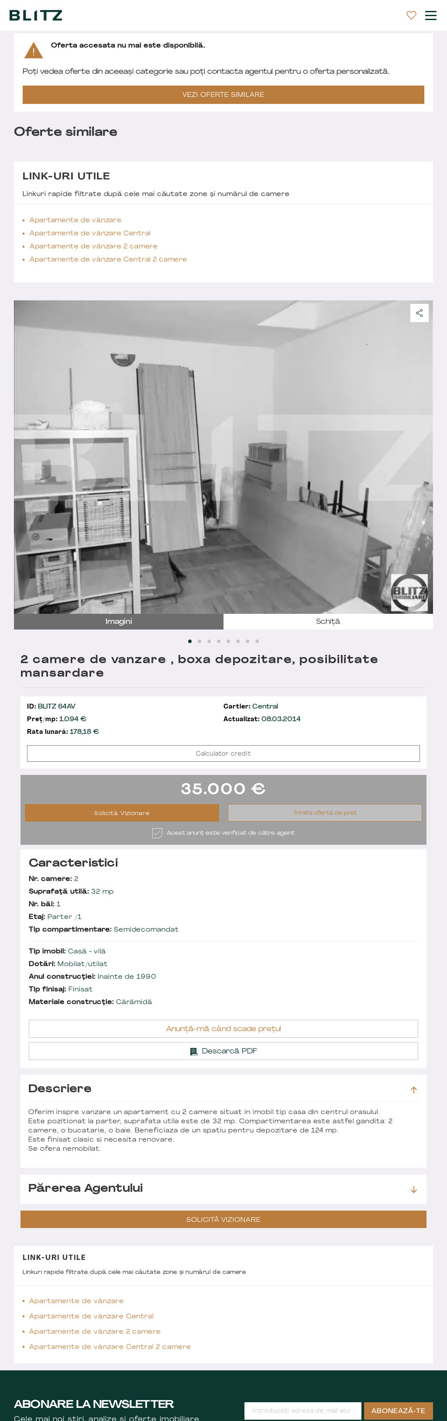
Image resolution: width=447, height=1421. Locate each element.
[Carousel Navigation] (223, 457)
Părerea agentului (222, 1189)
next (421, 457)
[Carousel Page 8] (257, 641)
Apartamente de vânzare (75, 220)
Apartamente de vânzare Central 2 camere (108, 260)
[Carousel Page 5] (228, 641)
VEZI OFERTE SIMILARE (223, 95)
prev (25, 457)
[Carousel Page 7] (247, 641)
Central (251, 707)
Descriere (222, 1089)
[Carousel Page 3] (209, 641)
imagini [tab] (119, 622)
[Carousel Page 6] (238, 641)
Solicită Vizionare (122, 813)
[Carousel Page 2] (199, 641)
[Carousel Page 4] (218, 641)
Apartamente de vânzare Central (90, 234)
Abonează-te (398, 1411)
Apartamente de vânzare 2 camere (94, 247)
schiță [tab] (328, 622)
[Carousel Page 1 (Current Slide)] (190, 641)
